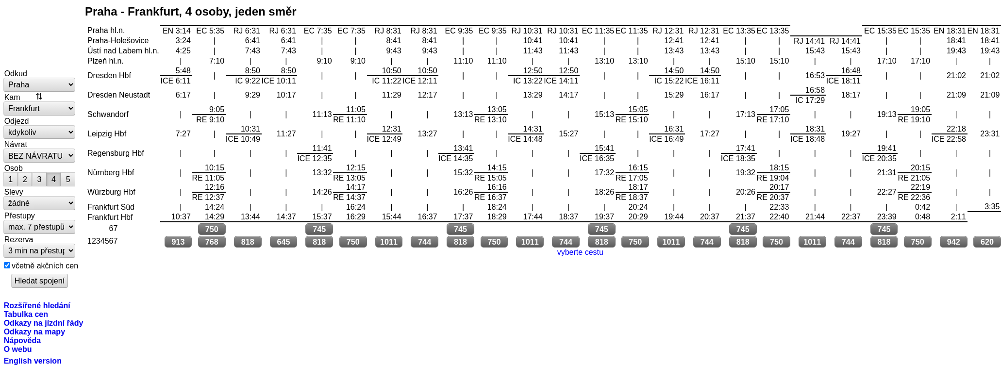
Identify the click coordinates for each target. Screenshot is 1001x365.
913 (177, 241)
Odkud (15, 73)
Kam (12, 97)
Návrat (15, 144)
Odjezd (16, 120)
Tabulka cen (26, 314)
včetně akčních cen (45, 265)
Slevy (13, 191)
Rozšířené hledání (37, 305)
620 (987, 241)
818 (247, 241)
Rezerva (18, 239)
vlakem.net (39, 34)
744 (424, 241)
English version (33, 360)
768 (211, 241)
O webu (18, 349)
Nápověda (22, 340)
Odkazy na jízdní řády (43, 322)
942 (953, 241)
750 (211, 229)
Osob (13, 168)
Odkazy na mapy (34, 331)
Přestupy (19, 215)
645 (283, 241)
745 (319, 229)
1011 (389, 241)
